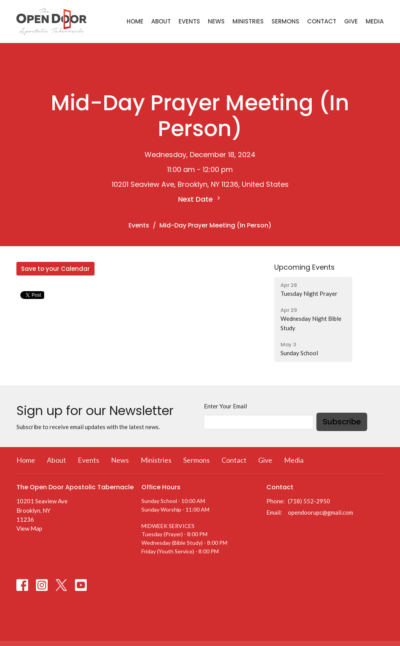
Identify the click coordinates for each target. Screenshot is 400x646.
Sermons (285, 21)
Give (351, 21)
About (161, 21)
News (216, 21)
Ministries (248, 21)
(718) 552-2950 (309, 501)
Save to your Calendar (55, 269)
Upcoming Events (304, 267)
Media (375, 21)
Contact (321, 21)
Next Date (200, 199)
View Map (29, 528)
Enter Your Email (225, 406)
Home (135, 21)
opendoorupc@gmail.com (320, 512)
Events (189, 21)
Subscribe (342, 421)
